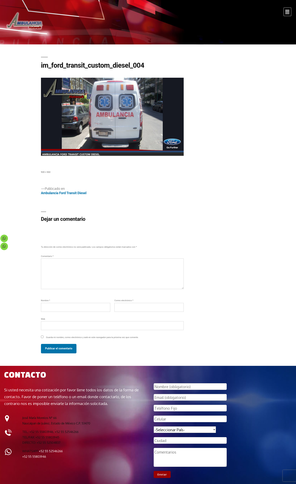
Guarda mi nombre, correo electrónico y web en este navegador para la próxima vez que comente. (92, 337)
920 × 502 (45, 172)
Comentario (47, 256)
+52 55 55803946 (34, 456)
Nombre (45, 300)
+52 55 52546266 (51, 451)
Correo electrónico (123, 300)
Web (43, 319)
